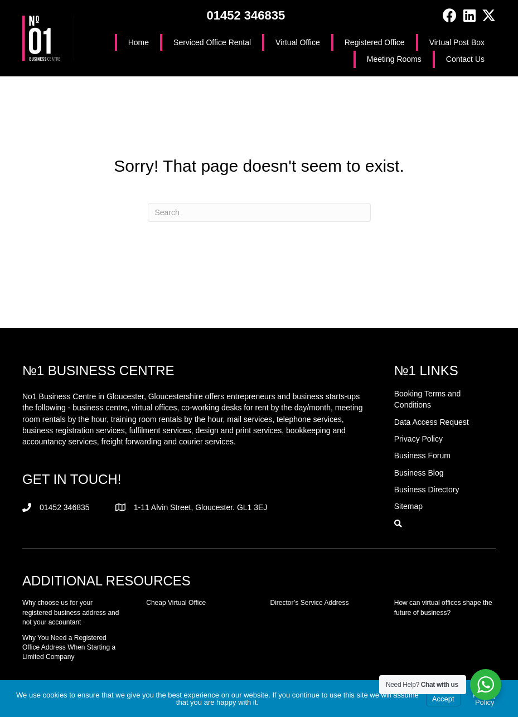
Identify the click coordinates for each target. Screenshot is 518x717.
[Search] (259, 212)
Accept (443, 699)
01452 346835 (245, 15)
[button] (450, 15)
